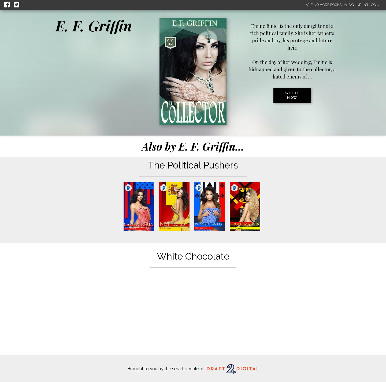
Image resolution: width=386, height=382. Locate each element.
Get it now (292, 95)
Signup (352, 5)
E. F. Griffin (93, 25)
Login (371, 5)
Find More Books (324, 5)
